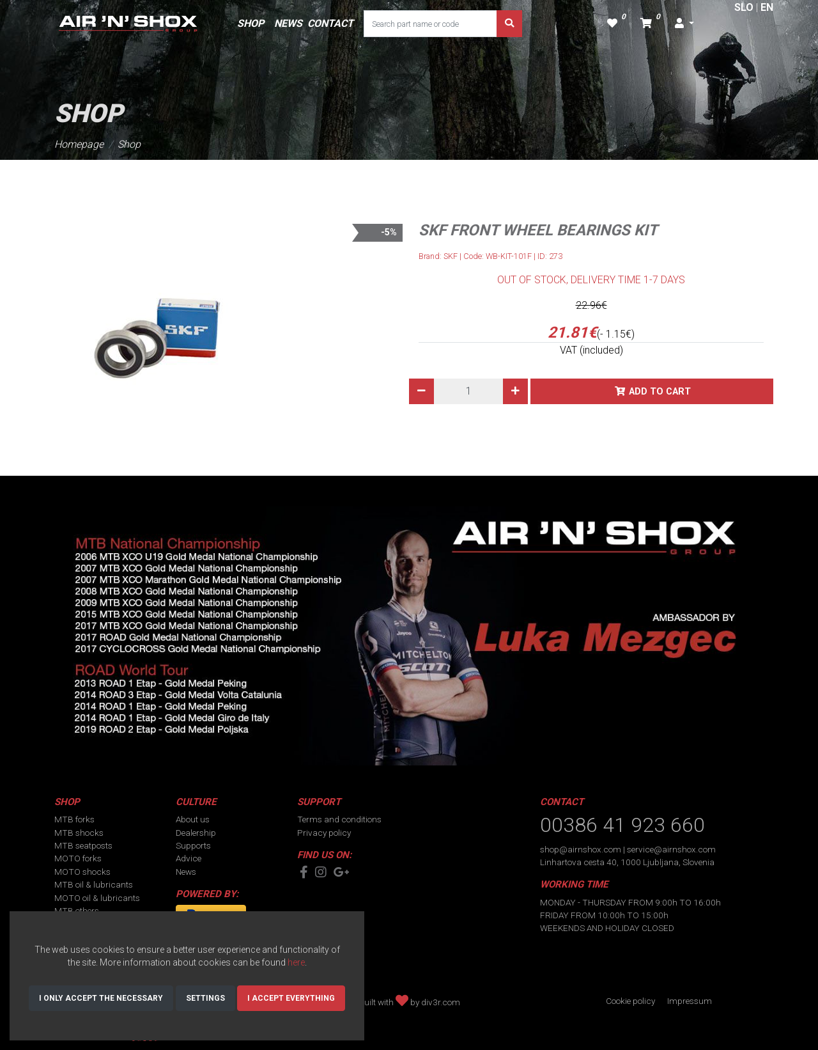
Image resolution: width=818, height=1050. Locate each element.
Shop (129, 144)
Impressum (689, 1001)
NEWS (288, 23)
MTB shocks (79, 832)
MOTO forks (78, 858)
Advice (188, 858)
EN (766, 7)
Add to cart (660, 391)
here (296, 962)
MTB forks (74, 819)
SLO (743, 7)
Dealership (196, 832)
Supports (193, 845)
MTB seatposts (83, 845)
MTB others (76, 910)
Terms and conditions (339, 819)
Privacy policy (324, 832)
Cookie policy (630, 1001)
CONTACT (330, 23)
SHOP (250, 23)
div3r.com (440, 1002)
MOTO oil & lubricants (97, 898)
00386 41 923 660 (622, 825)
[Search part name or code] (430, 23)
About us (193, 819)
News (186, 871)
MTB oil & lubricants (93, 884)
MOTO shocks (82, 871)
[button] (684, 23)
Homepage (79, 144)
